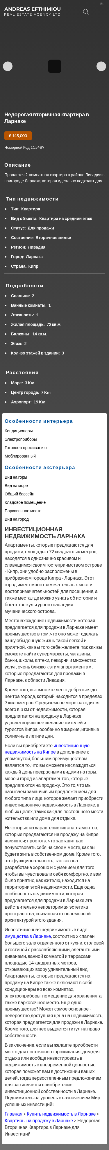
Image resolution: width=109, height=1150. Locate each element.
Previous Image (7, 66)
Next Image (101, 66)
